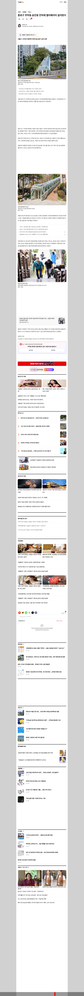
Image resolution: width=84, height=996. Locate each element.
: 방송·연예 (23, 867)
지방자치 (20, 708)
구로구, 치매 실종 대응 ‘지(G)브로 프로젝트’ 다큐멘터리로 (34, 227)
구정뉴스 (29, 12)
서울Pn (19, 12)
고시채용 (20, 831)
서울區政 (24, 12)
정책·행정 (20, 644)
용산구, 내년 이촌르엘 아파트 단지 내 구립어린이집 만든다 (34, 229)
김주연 (23, 24)
